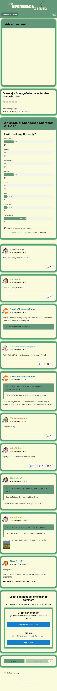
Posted (18, 252)
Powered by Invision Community (28, 687)
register (28, 232)
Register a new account (28, 625)
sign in (19, 232)
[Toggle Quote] (7, 386)
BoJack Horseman (39, 488)
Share (14, 661)
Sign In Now (28, 642)
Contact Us (28, 681)
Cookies (39, 681)
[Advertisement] (28, 56)
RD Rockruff (36, 527)
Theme (17, 681)
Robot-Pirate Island (23, 111)
